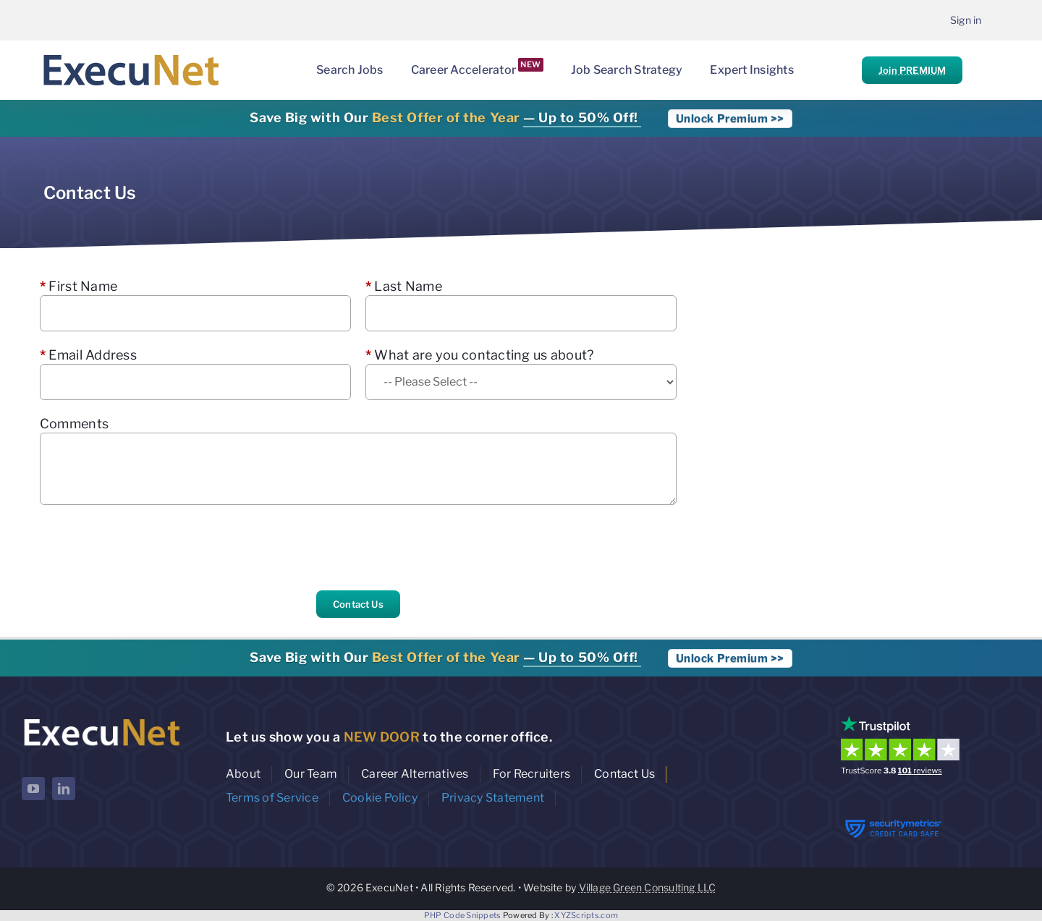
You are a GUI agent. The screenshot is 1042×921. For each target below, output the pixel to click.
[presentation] (150, 547)
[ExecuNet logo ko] (101, 718)
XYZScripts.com (586, 915)
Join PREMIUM (912, 70)
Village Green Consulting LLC (647, 887)
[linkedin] (63, 788)
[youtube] (33, 788)
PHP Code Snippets (462, 915)
